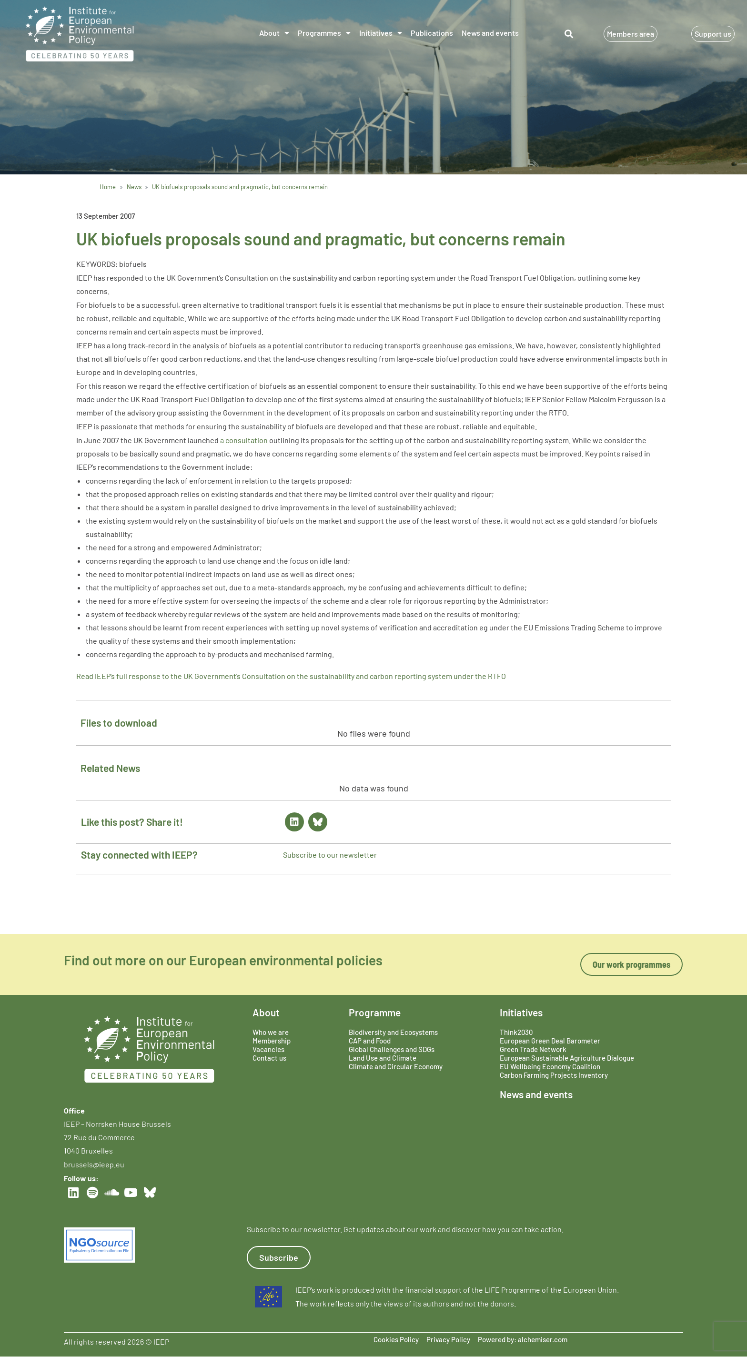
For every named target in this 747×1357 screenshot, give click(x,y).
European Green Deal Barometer (550, 1040)
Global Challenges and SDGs (391, 1049)
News (134, 187)
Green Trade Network (533, 1049)
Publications (432, 32)
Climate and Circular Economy (396, 1066)
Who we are (270, 1032)
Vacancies (268, 1049)
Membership (271, 1040)
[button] (569, 34)
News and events (490, 32)
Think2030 (516, 1032)
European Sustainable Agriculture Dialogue (567, 1057)
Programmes (324, 33)
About (274, 33)
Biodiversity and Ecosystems (393, 1032)
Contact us (269, 1057)
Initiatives (380, 33)
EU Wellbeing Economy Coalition (550, 1066)
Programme (375, 1012)
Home (108, 187)
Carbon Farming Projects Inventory (554, 1075)
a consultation (244, 440)
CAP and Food (370, 1040)
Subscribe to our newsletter (330, 854)
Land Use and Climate (382, 1057)
